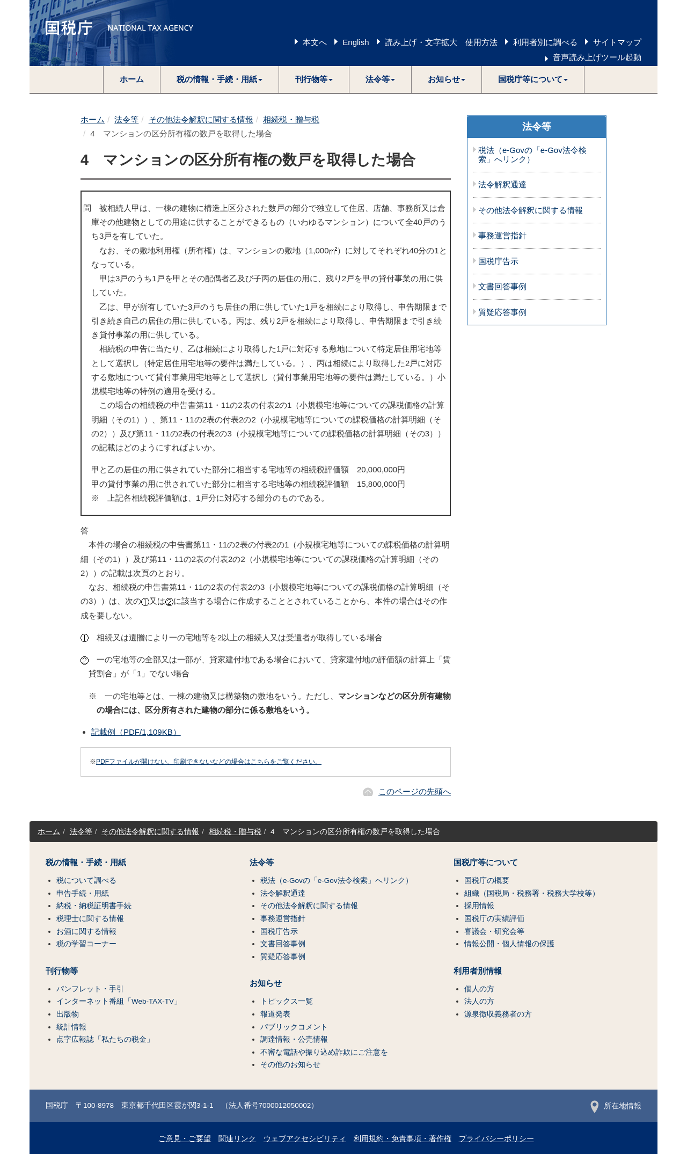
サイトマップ (617, 42)
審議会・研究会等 (494, 931)
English (355, 42)
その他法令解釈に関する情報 (201, 119)
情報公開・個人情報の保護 (509, 944)
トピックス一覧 (286, 1001)
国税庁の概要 (486, 881)
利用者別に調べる (545, 42)
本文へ (315, 42)
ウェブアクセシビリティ (305, 1139)
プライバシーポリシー (496, 1139)
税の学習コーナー (86, 944)
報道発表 (275, 1014)
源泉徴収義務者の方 (498, 1014)
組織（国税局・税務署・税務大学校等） (532, 893)
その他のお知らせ (290, 1065)
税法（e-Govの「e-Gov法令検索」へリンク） (532, 155)
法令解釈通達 (502, 184)
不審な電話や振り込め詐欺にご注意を (324, 1052)
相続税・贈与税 (291, 119)
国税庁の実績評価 (494, 919)
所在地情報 (615, 1106)
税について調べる (86, 881)
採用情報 (479, 906)
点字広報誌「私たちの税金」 (105, 1039)
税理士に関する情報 (90, 919)
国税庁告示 (498, 261)
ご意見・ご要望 (184, 1139)
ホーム (132, 79)
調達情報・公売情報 (294, 1039)
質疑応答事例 (502, 312)
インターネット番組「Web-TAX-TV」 (118, 1001)
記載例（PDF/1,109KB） (136, 731)
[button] (219, 79)
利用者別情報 (478, 971)
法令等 (126, 119)
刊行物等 (62, 971)
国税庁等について (486, 862)
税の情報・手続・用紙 (86, 862)
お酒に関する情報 (86, 931)
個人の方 (479, 989)
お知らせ (266, 983)
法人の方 (479, 1001)
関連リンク (237, 1139)
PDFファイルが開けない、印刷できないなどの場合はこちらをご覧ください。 (208, 761)
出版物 (67, 1014)
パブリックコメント (294, 1027)
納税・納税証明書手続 (93, 906)
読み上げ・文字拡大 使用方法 (441, 42)
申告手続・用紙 (82, 893)
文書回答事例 (502, 286)
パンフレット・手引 (90, 989)
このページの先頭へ (414, 791)
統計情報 (71, 1027)
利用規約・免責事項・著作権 (402, 1139)
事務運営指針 (502, 235)
